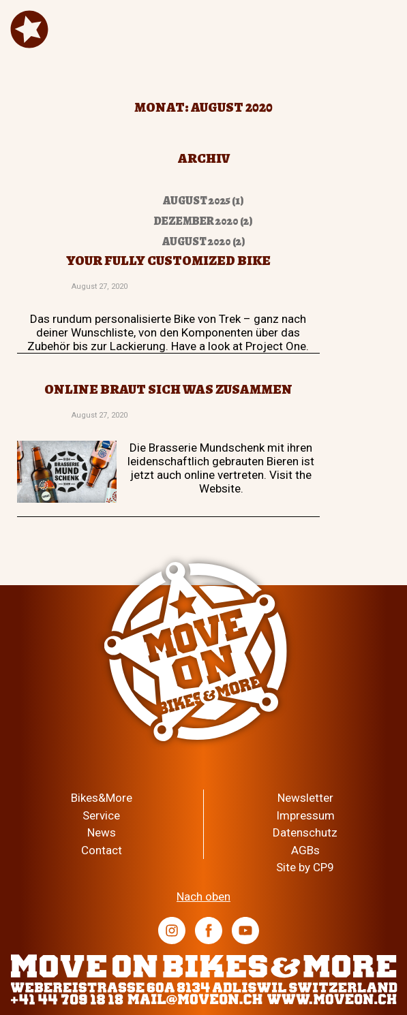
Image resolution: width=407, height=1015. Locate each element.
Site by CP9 (305, 867)
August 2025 (196, 200)
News (101, 832)
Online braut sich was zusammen (168, 389)
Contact (101, 850)
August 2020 (196, 241)
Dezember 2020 (196, 221)
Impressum (305, 815)
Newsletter (305, 798)
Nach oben (203, 896)
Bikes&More (101, 798)
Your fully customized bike (168, 260)
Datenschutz (305, 832)
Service (101, 815)
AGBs (305, 850)
